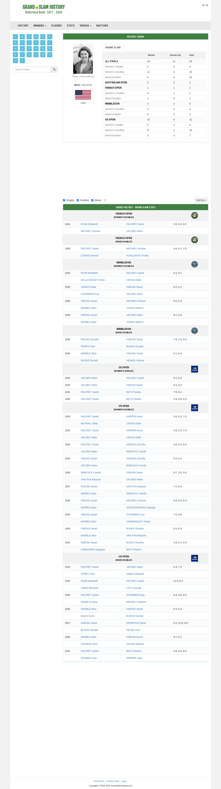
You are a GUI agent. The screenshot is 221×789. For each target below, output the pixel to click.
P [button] (36, 48)
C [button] (29, 37)
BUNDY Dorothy (135, 528)
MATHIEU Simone (90, 231)
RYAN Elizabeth (89, 224)
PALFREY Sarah (135, 224)
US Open (110, 119)
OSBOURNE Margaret (93, 549)
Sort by (201, 200)
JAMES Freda (88, 287)
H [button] (22, 43)
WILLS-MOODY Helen (93, 280)
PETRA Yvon (133, 630)
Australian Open (116, 82)
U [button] (29, 54)
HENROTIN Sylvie (136, 623)
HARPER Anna (134, 416)
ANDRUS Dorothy (136, 444)
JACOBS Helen (134, 231)
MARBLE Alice (89, 308)
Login (124, 781)
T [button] (22, 54)
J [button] (36, 43)
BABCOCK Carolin (136, 451)
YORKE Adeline (134, 308)
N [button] (22, 48)
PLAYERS (56, 25)
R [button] (50, 48)
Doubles (83, 200)
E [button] (43, 37)
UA (207, 5)
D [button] (36, 37)
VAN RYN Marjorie (91, 479)
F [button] (49, 37)
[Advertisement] (136, 11)
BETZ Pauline (133, 392)
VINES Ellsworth (135, 574)
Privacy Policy (112, 781)
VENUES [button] (85, 25)
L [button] (49, 43)
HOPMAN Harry (89, 644)
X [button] (49, 54)
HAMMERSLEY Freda (138, 521)
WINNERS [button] (39, 25)
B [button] (22, 37)
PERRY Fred (88, 346)
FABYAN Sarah (134, 287)
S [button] (15, 54)
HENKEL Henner (135, 360)
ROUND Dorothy (90, 339)
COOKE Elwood (89, 255)
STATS (71, 25)
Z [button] (22, 60)
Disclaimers (99, 781)
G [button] (15, 43)
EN (203, 5)
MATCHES (102, 25)
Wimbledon (112, 103)
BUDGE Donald (134, 346)
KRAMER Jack (89, 658)
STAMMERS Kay (90, 294)
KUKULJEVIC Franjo (137, 255)
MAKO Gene (87, 616)
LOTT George (133, 588)
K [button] (43, 43)
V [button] (36, 54)
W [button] (43, 54)
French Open (113, 87)
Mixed (96, 200)
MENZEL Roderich (136, 602)
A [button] (15, 37)
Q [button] (43, 48)
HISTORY (23, 25)
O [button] (29, 48)
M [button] (15, 48)
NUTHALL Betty (89, 423)
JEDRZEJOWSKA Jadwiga (140, 507)
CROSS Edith (133, 280)
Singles (68, 200)
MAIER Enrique (89, 602)
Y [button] (15, 60)
